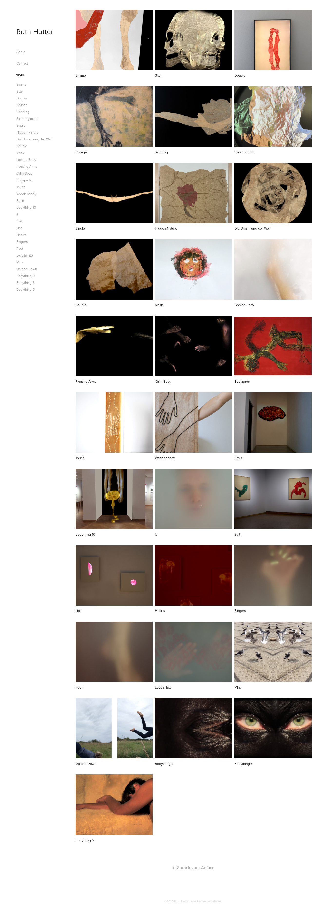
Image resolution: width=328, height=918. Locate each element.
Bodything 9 (25, 275)
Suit (19, 221)
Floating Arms (26, 166)
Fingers (22, 241)
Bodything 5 (25, 289)
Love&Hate (24, 255)
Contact (22, 63)
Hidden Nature (27, 132)
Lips (19, 228)
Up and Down (26, 269)
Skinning (22, 111)
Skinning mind (27, 118)
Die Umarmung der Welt (34, 139)
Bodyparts (24, 180)
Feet (19, 248)
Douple (21, 98)
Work (20, 75)
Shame (21, 84)
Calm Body (24, 173)
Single (21, 125)
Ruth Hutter (34, 31)
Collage (22, 105)
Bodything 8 (25, 282)
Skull (19, 91)
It (17, 214)
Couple (21, 146)
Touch (20, 187)
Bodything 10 (26, 207)
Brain (20, 200)
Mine (20, 262)
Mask (20, 152)
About (20, 51)
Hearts (21, 234)
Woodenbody (26, 193)
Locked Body (26, 159)
